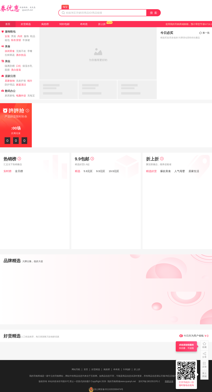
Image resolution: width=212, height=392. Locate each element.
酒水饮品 (21, 55)
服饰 (26, 36)
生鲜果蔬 (10, 55)
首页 (7, 24)
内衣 (19, 36)
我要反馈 (169, 381)
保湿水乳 (27, 65)
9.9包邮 (84, 159)
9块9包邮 (64, 24)
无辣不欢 (21, 51)
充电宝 (31, 95)
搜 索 (153, 12)
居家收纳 (10, 80)
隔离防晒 (10, 65)
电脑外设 (21, 95)
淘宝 (65, 7)
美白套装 (16, 69)
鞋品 (32, 36)
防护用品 (10, 84)
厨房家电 (10, 95)
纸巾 (29, 80)
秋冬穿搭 (16, 40)
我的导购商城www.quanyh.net (121, 381)
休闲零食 (10, 51)
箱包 (7, 40)
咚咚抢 (84, 24)
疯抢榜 (45, 24)
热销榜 (12, 159)
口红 (18, 65)
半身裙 (26, 40)
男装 (13, 36)
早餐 (29, 51)
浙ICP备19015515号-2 (149, 381)
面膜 (7, 69)
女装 (7, 36)
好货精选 (26, 24)
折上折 (102, 24)
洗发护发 (21, 80)
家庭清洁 (21, 84)
